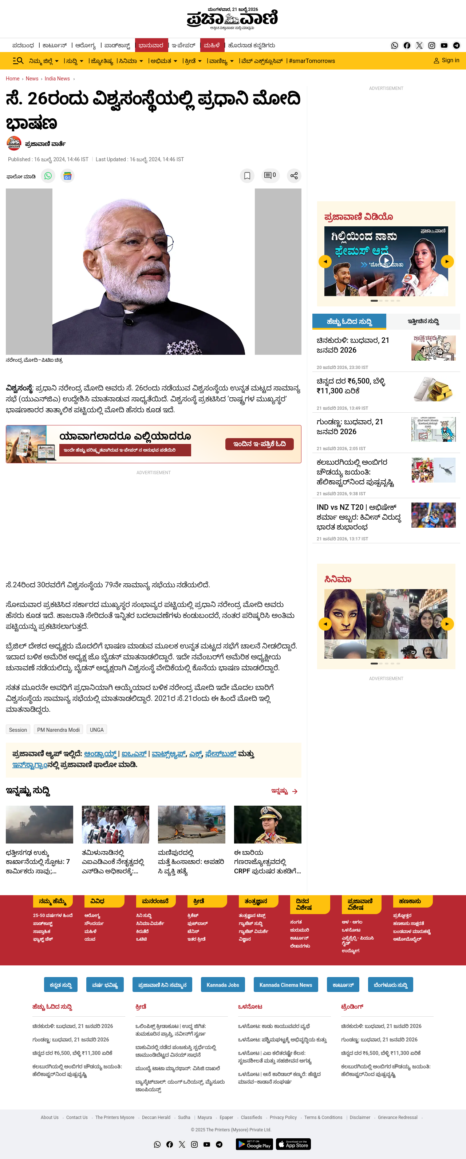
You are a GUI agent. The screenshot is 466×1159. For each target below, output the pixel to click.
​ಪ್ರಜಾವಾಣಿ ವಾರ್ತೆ (45, 143)
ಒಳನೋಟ (250, 1007)
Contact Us (77, 1117)
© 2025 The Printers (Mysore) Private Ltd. (231, 1129)
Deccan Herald (156, 1117)
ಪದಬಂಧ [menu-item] (23, 45)
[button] (61, 984)
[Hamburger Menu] (18, 60)
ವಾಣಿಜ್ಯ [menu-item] (218, 60)
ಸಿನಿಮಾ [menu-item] (128, 60)
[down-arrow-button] (57, 61)
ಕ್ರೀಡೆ (140, 1007)
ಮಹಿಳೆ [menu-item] (212, 45)
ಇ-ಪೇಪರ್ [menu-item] (183, 45)
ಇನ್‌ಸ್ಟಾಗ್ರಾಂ (29, 764)
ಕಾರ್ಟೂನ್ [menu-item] (55, 45)
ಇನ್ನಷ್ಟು (284, 790)
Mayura (205, 1117)
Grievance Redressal (398, 1117)
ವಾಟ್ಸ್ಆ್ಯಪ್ (168, 753)
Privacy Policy (283, 1117)
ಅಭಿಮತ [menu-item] (161, 60)
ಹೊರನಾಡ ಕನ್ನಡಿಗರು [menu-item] (251, 45)
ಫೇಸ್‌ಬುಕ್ (220, 753)
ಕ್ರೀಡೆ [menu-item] (190, 60)
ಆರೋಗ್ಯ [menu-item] (85, 45)
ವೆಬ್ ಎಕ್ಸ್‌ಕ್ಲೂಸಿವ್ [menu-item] (262, 60)
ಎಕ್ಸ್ (195, 753)
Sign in (446, 60)
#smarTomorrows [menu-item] (312, 60)
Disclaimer (360, 1117)
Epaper (226, 1117)
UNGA (97, 730)
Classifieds (251, 1117)
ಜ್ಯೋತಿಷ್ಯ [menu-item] (102, 60)
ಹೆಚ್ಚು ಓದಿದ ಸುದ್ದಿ (52, 1007)
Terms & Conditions (323, 1117)
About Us (50, 1117)
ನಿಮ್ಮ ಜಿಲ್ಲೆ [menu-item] (40, 60)
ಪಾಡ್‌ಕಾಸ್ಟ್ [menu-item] (117, 45)
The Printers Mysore (114, 1117)
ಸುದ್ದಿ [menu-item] (71, 60)
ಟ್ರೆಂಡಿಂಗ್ (352, 1007)
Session (18, 730)
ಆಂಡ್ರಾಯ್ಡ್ (101, 753)
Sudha (184, 1117)
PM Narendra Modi (58, 730)
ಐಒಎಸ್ (134, 753)
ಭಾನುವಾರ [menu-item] (151, 45)
